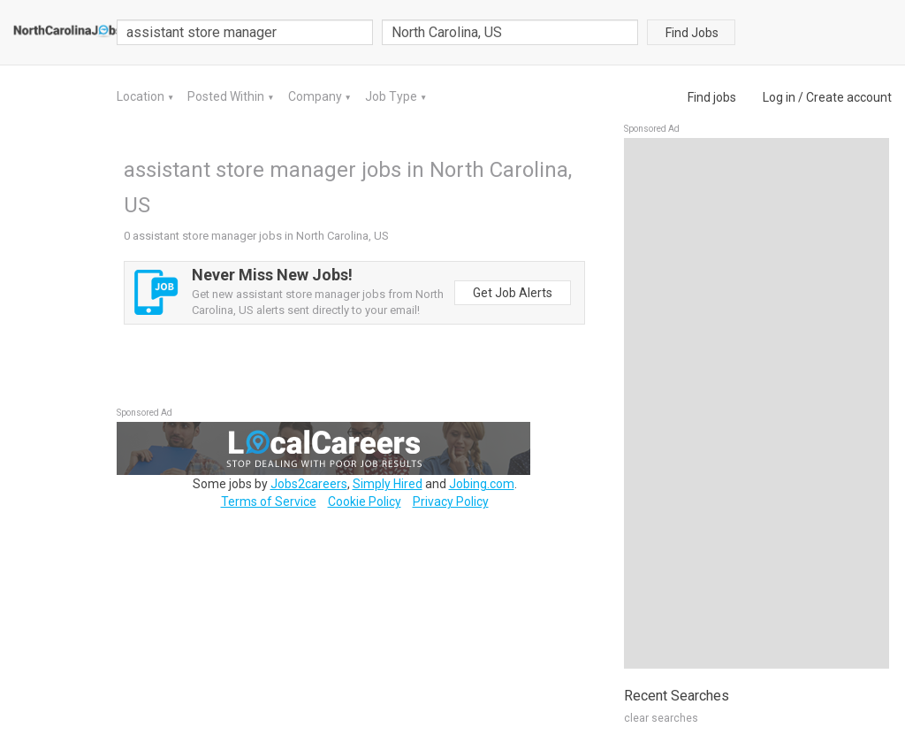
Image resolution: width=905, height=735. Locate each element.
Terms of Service (268, 501)
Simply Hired (387, 484)
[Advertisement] (756, 403)
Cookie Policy (364, 501)
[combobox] (510, 32)
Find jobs (712, 97)
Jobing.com (481, 484)
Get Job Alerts (512, 293)
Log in (779, 97)
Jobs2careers (308, 484)
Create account (849, 97)
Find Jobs (692, 33)
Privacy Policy (451, 501)
